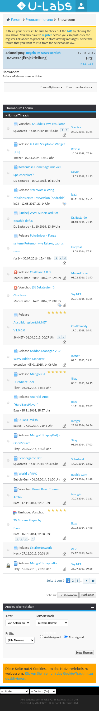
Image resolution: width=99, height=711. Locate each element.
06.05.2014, (82, 479)
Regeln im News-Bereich (43, 53)
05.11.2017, (82, 199)
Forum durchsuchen (78, 87)
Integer (18, 158)
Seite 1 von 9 (55, 580)
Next (16, 553)
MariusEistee (21, 278)
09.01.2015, (82, 360)
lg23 (16, 203)
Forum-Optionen (50, 87)
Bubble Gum (21, 479)
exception (19, 364)
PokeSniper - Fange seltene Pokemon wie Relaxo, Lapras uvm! (38, 243)
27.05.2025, (82, 132)
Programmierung (39, 19)
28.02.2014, (82, 527)
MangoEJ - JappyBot (44, 563)
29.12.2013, (82, 553)
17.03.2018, (82, 176)
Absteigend (74, 637)
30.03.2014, (82, 498)
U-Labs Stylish (28, 420)
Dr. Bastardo (21, 181)
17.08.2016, (82, 251)
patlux (17, 426)
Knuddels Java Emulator (48, 124)
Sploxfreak (20, 131)
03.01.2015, (82, 383)
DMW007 (13, 58)
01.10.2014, (82, 444)
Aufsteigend (50, 637)
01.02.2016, (82, 277)
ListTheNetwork (41, 548)
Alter (9, 616)
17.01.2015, (82, 330)
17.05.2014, (82, 463)
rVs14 (17, 258)
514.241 (87, 63)
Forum (16, 19)
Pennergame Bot (30, 458)
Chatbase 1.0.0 (40, 272)
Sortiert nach (45, 616)
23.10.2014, (82, 425)
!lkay (16, 388)
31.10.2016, (82, 222)
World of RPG (27, 473)
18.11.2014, (82, 406)
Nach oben (87, 595)
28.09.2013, (82, 568)
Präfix (10, 633)
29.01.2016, (82, 299)
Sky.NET (18, 337)
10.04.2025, (82, 153)
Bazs (16, 410)
